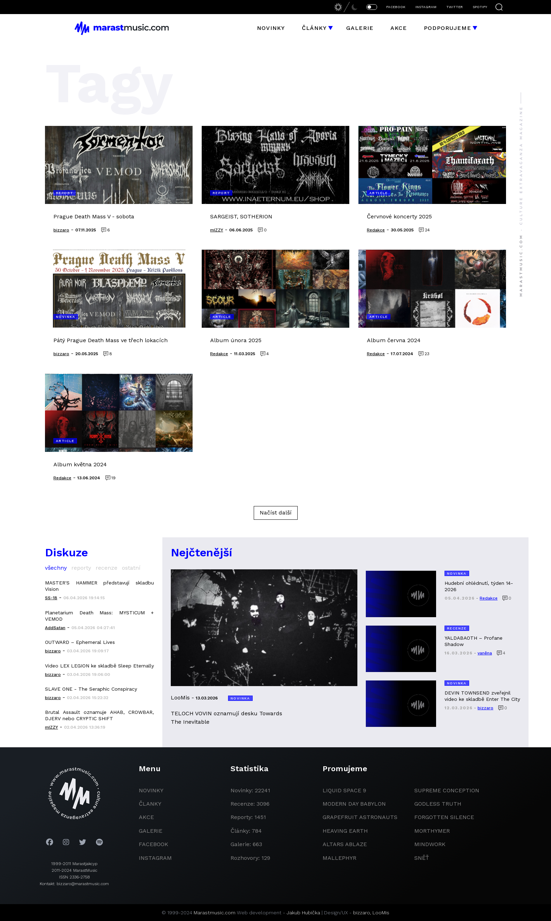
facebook (153, 844)
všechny (56, 567)
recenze (106, 567)
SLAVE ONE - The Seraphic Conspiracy (91, 689)
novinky (151, 790)
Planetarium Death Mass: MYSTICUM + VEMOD (99, 616)
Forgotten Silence (444, 817)
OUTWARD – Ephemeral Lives (80, 642)
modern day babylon (354, 803)
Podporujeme (447, 28)
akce (146, 817)
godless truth (437, 803)
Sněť (421, 858)
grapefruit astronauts (360, 817)
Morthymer (432, 830)
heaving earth (345, 830)
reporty (81, 567)
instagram (155, 858)
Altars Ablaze (345, 844)
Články (314, 28)
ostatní (131, 567)
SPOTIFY (480, 7)
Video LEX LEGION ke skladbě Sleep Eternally (99, 666)
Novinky (271, 28)
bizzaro (361, 912)
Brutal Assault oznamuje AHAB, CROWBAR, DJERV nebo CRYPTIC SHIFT (99, 715)
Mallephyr (339, 858)
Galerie (360, 28)
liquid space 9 (344, 790)
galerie (150, 830)
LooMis (380, 912)
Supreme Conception (446, 790)
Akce (398, 28)
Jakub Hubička (303, 912)
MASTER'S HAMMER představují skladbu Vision (99, 586)
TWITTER (454, 7)
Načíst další (276, 512)
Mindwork (430, 844)
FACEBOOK (396, 7)
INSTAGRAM (425, 7)
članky (150, 803)
